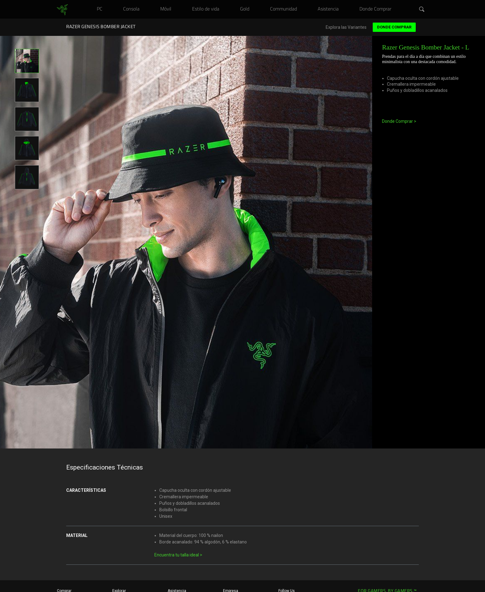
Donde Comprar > (399, 121)
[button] (422, 9)
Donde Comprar (394, 27)
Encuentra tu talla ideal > (178, 554)
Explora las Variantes (346, 27)
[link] (62, 9)
